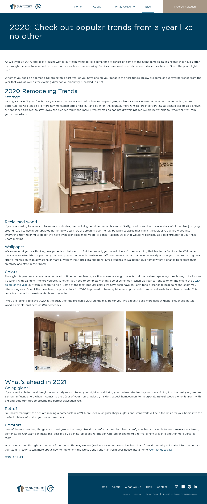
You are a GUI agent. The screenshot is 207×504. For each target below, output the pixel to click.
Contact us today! (160, 449)
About (97, 6)
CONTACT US (14, 457)
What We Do (123, 6)
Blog (148, 6)
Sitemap (137, 494)
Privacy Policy (152, 494)
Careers (126, 494)
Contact (162, 486)
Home (78, 6)
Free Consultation (185, 6)
